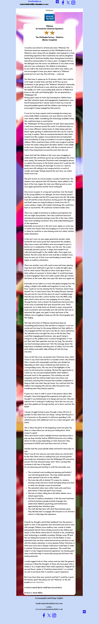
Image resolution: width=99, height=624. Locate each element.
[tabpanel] (49, 309)
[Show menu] (57, 1)
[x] (68, 2)
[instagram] (73, 2)
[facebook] (63, 2)
